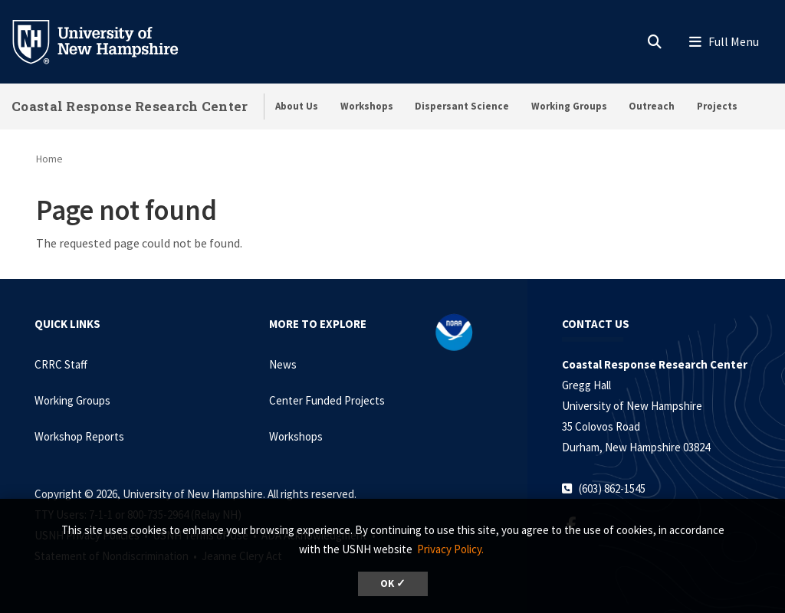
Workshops (366, 106)
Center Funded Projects (327, 400)
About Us (296, 106)
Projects (717, 106)
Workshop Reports (79, 436)
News (283, 364)
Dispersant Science (462, 106)
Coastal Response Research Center (129, 106)
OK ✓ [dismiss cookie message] (393, 583)
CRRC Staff (60, 364)
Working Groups (569, 106)
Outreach (652, 106)
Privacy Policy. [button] (450, 549)
